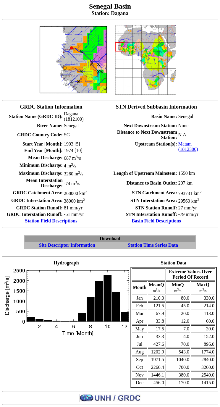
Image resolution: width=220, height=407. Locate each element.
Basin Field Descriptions (156, 220)
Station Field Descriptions (51, 220)
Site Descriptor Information (67, 245)
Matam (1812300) (188, 146)
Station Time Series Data (153, 245)
